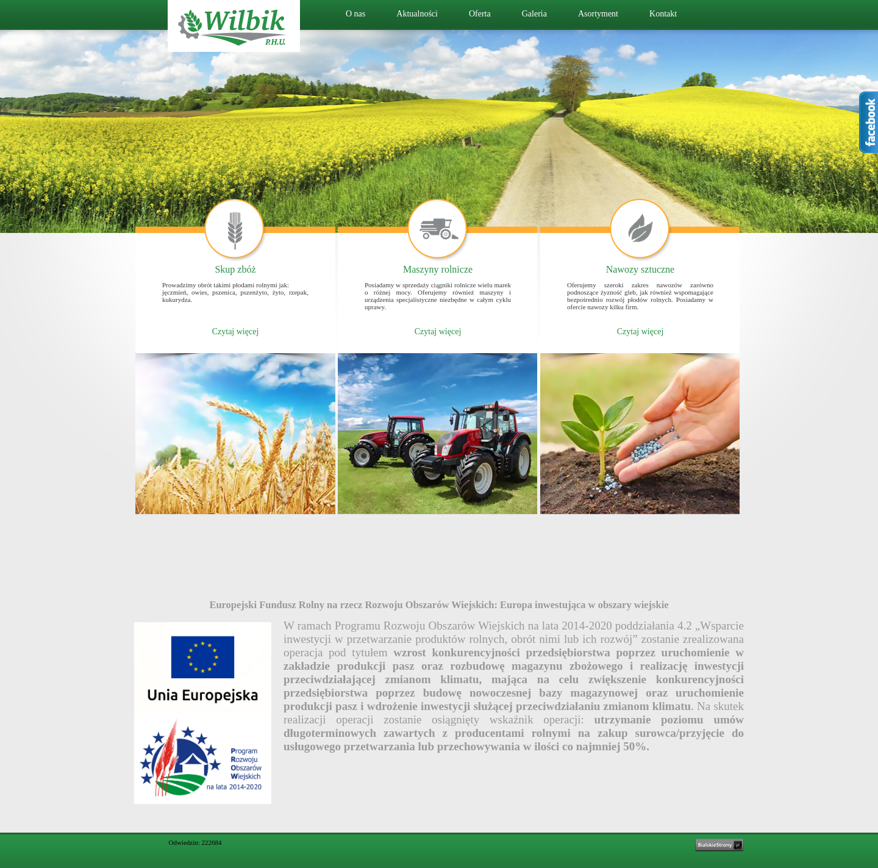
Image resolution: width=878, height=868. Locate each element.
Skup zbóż (235, 269)
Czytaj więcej (235, 331)
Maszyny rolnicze (438, 269)
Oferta (480, 13)
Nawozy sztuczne (640, 269)
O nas (355, 13)
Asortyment (598, 13)
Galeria (534, 13)
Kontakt (663, 13)
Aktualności (417, 13)
